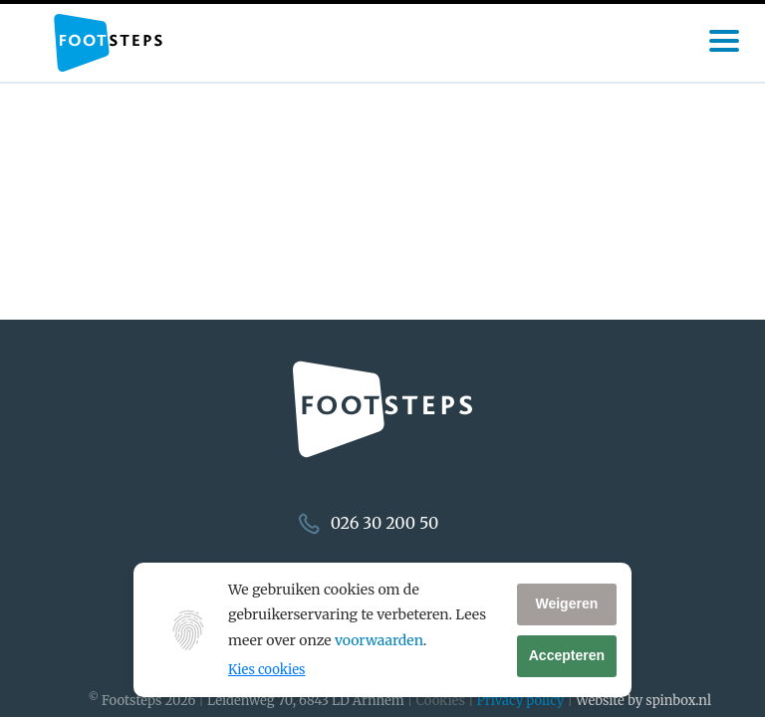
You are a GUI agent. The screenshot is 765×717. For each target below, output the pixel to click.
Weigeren (566, 603)
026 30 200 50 (385, 523)
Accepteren (567, 655)
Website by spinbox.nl (643, 700)
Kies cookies (266, 669)
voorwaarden (379, 640)
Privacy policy (521, 700)
